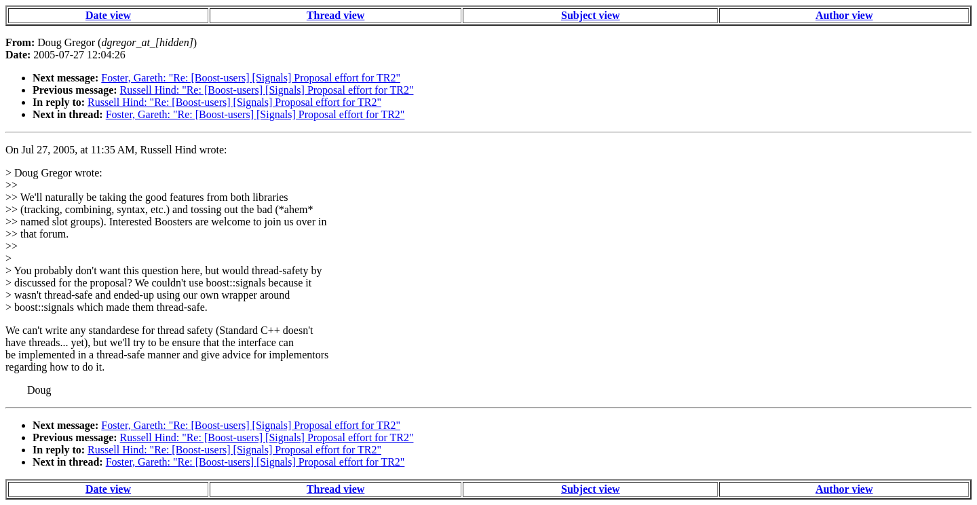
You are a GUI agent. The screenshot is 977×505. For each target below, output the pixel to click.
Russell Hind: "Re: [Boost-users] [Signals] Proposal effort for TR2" (267, 90)
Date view (108, 15)
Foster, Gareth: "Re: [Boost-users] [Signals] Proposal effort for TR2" (250, 77)
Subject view (590, 15)
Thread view (335, 15)
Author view (844, 15)
